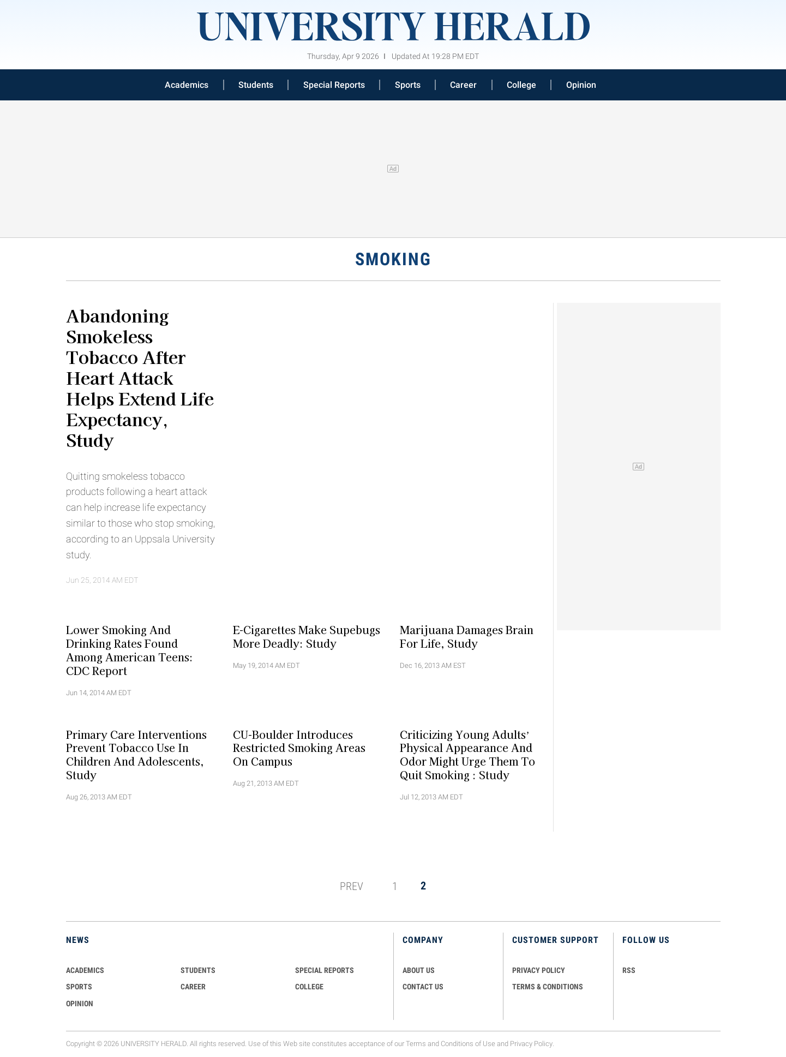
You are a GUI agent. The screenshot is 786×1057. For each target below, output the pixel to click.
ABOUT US (419, 970)
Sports (408, 85)
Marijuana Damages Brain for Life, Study (466, 636)
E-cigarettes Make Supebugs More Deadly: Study (306, 636)
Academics (186, 85)
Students (255, 85)
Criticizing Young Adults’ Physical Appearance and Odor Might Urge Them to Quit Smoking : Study (467, 754)
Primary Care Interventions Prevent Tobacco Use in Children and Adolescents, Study (136, 754)
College (521, 85)
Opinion (581, 85)
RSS (628, 970)
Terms (416, 1044)
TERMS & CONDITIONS (547, 986)
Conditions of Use (468, 1044)
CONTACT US (423, 986)
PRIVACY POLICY (538, 970)
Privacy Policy (531, 1044)
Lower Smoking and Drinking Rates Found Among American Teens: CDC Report (129, 650)
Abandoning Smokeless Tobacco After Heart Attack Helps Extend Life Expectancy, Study (140, 377)
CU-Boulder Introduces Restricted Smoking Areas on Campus (299, 747)
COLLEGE (309, 986)
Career (463, 85)
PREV (351, 885)
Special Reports (334, 85)
